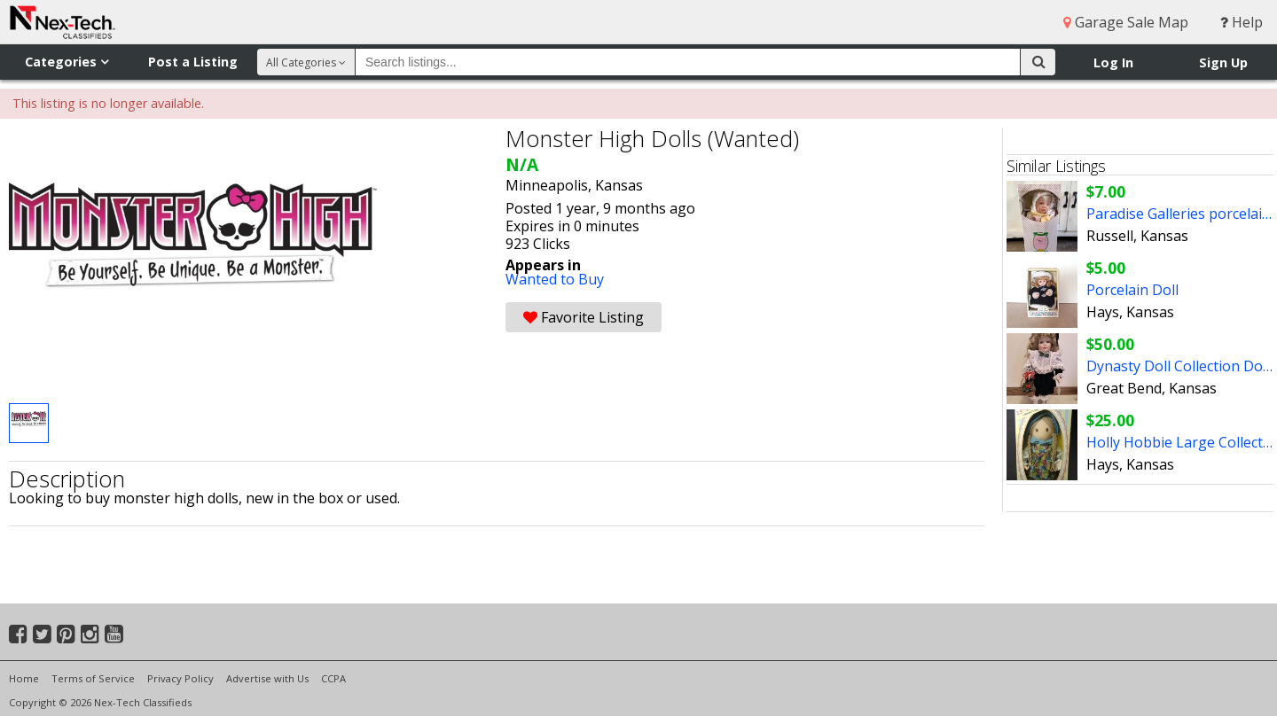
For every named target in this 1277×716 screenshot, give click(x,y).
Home (24, 678)
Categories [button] (66, 61)
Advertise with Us (267, 678)
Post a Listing (193, 61)
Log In (1113, 62)
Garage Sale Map (1125, 22)
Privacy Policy (180, 678)
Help (1241, 22)
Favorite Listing (583, 317)
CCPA (333, 678)
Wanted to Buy (554, 279)
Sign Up (1223, 62)
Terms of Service (93, 678)
